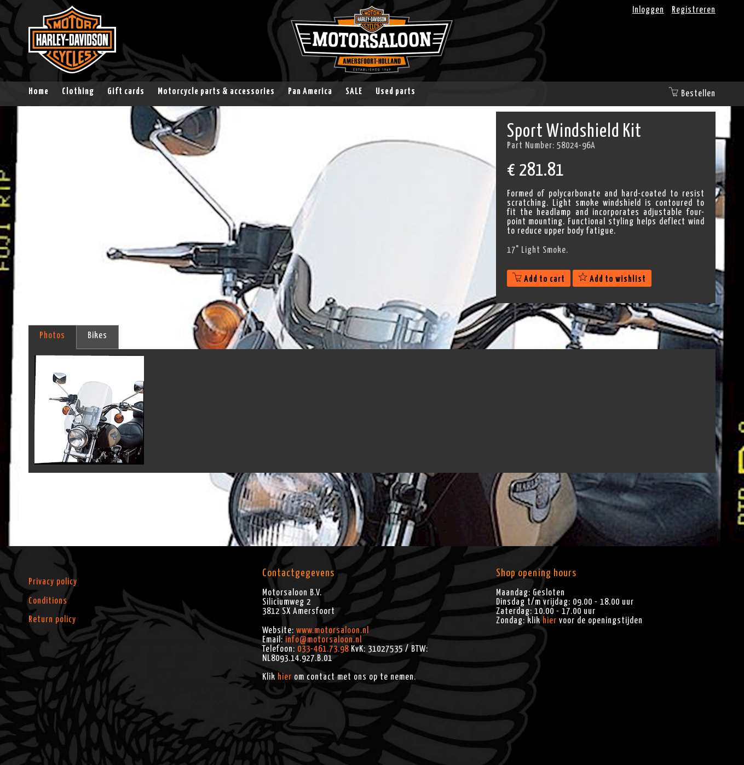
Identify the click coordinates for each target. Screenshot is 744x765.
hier (285, 677)
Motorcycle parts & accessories (216, 91)
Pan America (310, 91)
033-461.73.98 (323, 649)
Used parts (396, 91)
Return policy (52, 619)
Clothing (78, 91)
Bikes (97, 335)
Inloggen (648, 9)
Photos (52, 335)
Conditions (47, 600)
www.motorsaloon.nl (332, 630)
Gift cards (126, 91)
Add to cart (538, 279)
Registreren (694, 9)
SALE (353, 91)
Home (38, 91)
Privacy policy (52, 581)
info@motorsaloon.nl (323, 639)
